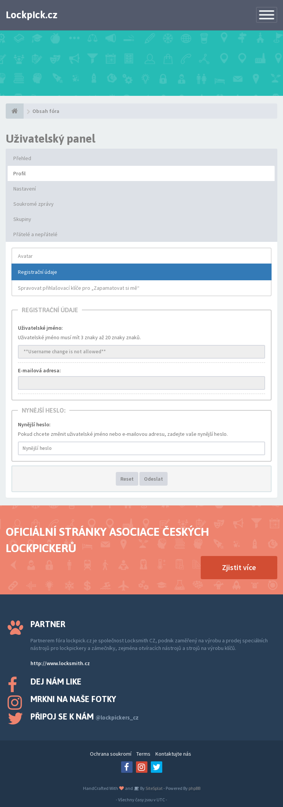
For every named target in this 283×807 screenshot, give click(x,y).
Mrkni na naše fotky (73, 699)
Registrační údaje (37, 271)
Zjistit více (239, 567)
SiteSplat (154, 788)
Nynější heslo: (34, 424)
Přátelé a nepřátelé (35, 234)
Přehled (22, 158)
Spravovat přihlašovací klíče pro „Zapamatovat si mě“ (78, 287)
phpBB (194, 788)
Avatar (25, 256)
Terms (143, 753)
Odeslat (153, 478)
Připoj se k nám (84, 716)
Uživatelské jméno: (40, 327)
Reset (127, 478)
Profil (19, 173)
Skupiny (22, 219)
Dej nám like (56, 681)
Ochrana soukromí (110, 753)
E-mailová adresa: (39, 370)
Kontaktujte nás (173, 753)
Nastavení (24, 188)
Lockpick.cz (32, 15)
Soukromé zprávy (33, 203)
